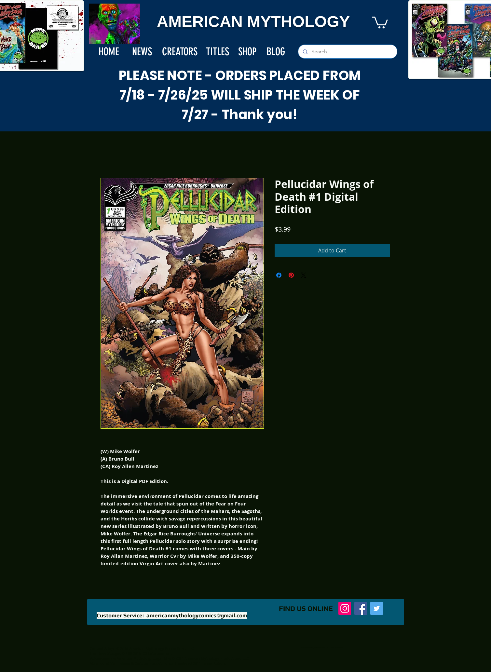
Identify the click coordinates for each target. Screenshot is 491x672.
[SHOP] (247, 52)
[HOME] (109, 52)
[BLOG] (276, 52)
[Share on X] (303, 275)
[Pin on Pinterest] (291, 275)
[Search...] (347, 51)
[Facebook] (360, 608)
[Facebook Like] (228, 611)
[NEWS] (142, 52)
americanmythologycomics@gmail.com (196, 615)
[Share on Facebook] (279, 275)
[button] (380, 21)
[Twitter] (376, 608)
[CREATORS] (180, 52)
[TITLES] (217, 52)
